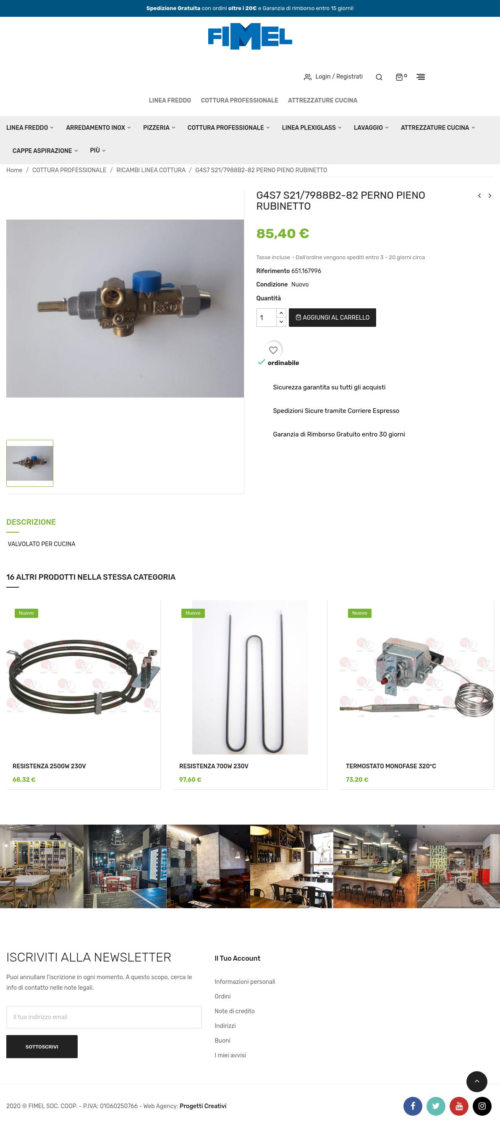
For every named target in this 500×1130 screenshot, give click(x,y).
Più (95, 150)
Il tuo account (237, 958)
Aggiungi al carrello (332, 317)
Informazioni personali (245, 981)
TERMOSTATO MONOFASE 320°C (391, 766)
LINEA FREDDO (170, 100)
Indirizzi (225, 1026)
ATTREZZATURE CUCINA (322, 100)
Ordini (222, 996)
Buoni (222, 1040)
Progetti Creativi (203, 1106)
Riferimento (273, 271)
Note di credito (235, 1011)
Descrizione (31, 523)
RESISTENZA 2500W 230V (49, 766)
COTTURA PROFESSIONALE (239, 100)
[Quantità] (267, 317)
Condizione (272, 284)
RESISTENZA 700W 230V (214, 766)
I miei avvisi (230, 1055)
